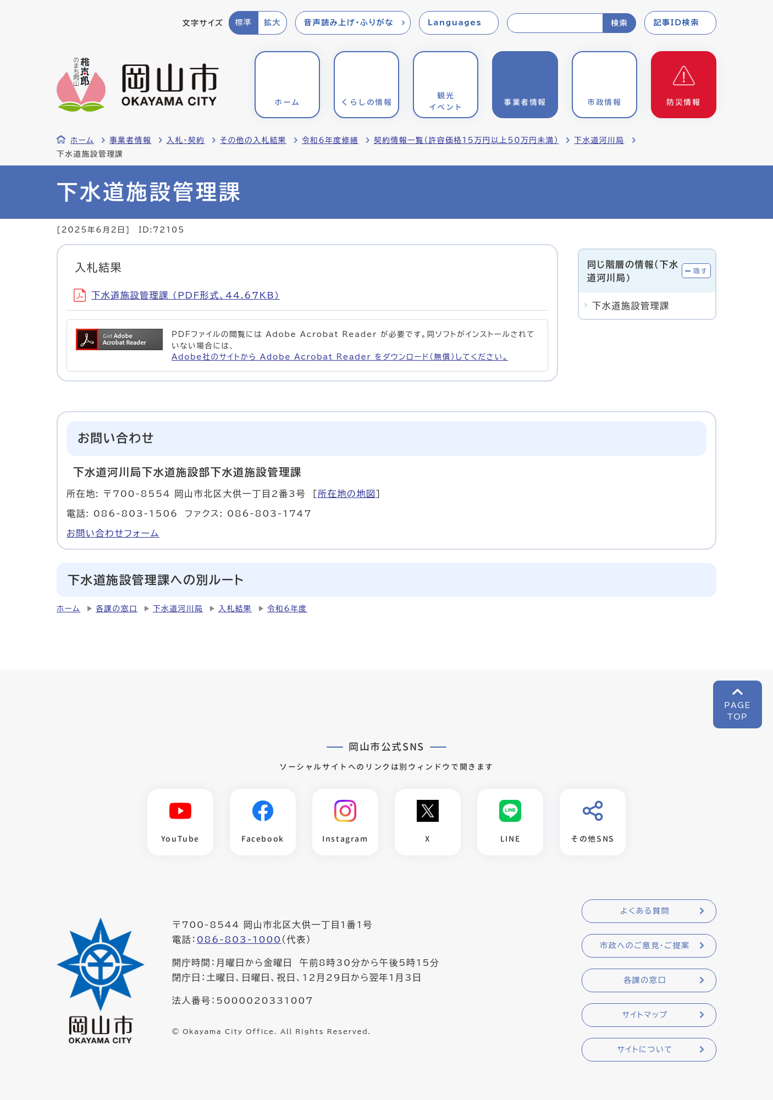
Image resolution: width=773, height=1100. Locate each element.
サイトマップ (644, 1015)
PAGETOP (737, 711)
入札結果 (235, 608)
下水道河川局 (599, 140)
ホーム (82, 140)
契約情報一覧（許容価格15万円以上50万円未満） (466, 140)
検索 (619, 23)
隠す (700, 271)
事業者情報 (130, 140)
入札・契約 (186, 140)
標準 (243, 22)
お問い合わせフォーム (113, 533)
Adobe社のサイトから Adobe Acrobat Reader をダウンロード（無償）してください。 (340, 357)
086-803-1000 (239, 939)
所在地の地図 (347, 493)
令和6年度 (287, 608)
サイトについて (644, 1049)
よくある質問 (645, 911)
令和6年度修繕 (330, 140)
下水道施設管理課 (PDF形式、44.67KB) (177, 295)
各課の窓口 (116, 608)
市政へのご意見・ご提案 (645, 945)
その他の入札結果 (253, 140)
